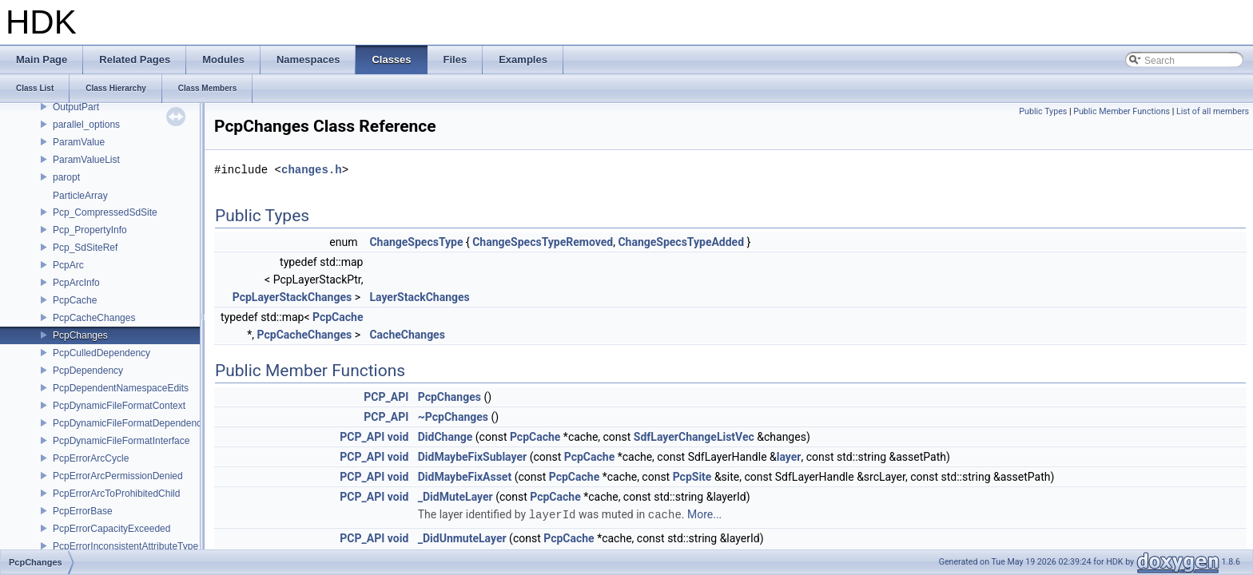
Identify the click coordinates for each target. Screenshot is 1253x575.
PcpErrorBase (83, 511)
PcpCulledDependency (101, 353)
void (398, 436)
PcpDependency (88, 370)
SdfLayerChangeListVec (694, 436)
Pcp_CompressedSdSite (105, 212)
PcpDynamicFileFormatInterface (121, 440)
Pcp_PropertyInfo (90, 230)
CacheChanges (406, 334)
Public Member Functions (1121, 111)
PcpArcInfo (76, 282)
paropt (66, 177)
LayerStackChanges (419, 297)
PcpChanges (80, 335)
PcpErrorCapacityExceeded (111, 528)
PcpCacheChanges (94, 317)
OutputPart (76, 107)
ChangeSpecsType (416, 242)
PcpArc (68, 265)
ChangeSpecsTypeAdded (681, 242)
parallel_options (86, 124)
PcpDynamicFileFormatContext (119, 405)
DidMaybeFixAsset (464, 476)
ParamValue (79, 142)
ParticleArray (80, 195)
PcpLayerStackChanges (292, 297)
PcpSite (692, 476)
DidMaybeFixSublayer (472, 456)
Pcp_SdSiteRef (85, 247)
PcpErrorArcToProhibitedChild (116, 493)
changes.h (311, 169)
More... (704, 514)
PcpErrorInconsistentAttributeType (125, 546)
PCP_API (386, 397)
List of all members (1212, 111)
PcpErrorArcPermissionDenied (118, 476)
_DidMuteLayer (455, 496)
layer (789, 456)
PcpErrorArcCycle (91, 458)
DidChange (445, 436)
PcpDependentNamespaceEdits (121, 388)
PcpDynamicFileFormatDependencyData (139, 423)
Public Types (1043, 111)
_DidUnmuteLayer (462, 537)
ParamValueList (86, 159)
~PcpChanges (453, 416)
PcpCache (75, 300)
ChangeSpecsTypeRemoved (542, 242)
